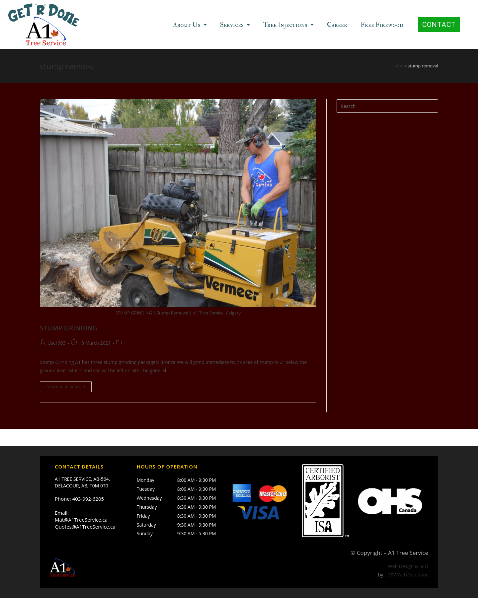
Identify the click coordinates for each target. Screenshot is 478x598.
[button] (439, 24)
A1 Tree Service (408, 552)
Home (397, 66)
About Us (190, 25)
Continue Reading (65, 386)
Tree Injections (288, 25)
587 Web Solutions (408, 574)
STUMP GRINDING (68, 327)
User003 (56, 343)
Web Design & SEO (408, 566)
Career (337, 25)
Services (235, 25)
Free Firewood (381, 25)
